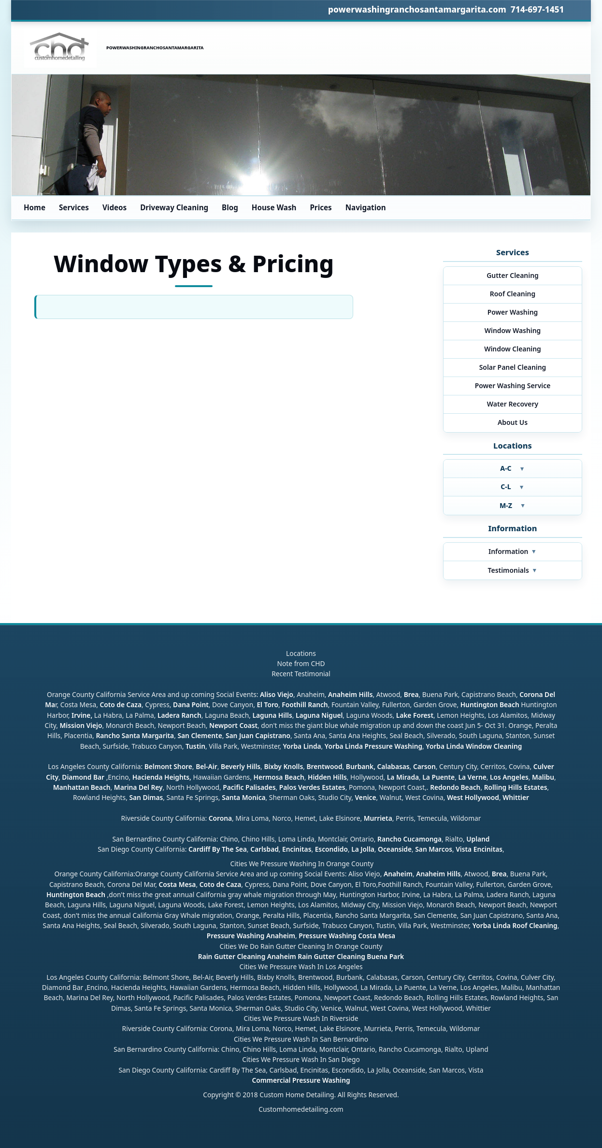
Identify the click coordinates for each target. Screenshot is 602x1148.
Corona (220, 818)
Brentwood (324, 766)
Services (74, 207)
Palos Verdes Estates (312, 787)
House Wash (274, 207)
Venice (365, 797)
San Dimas (146, 797)
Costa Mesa (177, 884)
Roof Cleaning (512, 293)
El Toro (266, 704)
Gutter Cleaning (513, 275)
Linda (312, 746)
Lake (402, 715)
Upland (477, 838)
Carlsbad (264, 849)
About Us (513, 422)
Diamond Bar (83, 777)
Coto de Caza (121, 704)
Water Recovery (512, 403)
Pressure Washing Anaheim (251, 935)
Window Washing (513, 330)
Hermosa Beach (278, 777)
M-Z (513, 505)
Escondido (330, 849)
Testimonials (513, 570)
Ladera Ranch (179, 715)
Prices (320, 207)
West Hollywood (473, 797)
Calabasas (393, 766)
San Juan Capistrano (258, 735)
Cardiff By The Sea (217, 849)
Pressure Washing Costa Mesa (347, 935)
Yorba (292, 746)
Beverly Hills (239, 766)
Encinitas (296, 849)
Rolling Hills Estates (515, 787)
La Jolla (362, 849)
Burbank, (360, 766)
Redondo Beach (455, 787)
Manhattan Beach (82, 787)
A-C (512, 468)
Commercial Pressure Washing (301, 1080)
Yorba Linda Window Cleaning (474, 746)
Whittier (515, 797)
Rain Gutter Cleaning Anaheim (247, 956)
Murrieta (378, 818)
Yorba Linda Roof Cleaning (515, 925)
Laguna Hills (272, 715)
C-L (512, 486)
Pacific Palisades (249, 787)
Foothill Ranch (305, 704)
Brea (411, 694)
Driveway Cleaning (174, 207)
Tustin (194, 746)
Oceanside (395, 849)
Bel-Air (206, 766)
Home (34, 207)
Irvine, (82, 715)
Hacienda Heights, (161, 777)
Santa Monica (243, 797)
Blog (230, 207)
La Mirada (403, 777)
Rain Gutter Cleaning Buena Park (351, 956)
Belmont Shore (168, 766)
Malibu (543, 777)
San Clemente (199, 735)
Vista (464, 849)
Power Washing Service (513, 385)
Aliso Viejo (276, 694)
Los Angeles (509, 777)
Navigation (365, 207)
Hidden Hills (327, 777)
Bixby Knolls (283, 766)
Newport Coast (233, 725)
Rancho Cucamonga (409, 838)
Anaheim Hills (350, 694)
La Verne (472, 777)
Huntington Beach (489, 704)
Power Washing (512, 312)
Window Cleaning (512, 348)
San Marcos (433, 849)
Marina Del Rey (138, 787)
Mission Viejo (81, 725)
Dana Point (191, 704)
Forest (423, 715)
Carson (424, 766)
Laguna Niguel (319, 715)
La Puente (438, 777)
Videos (114, 207)
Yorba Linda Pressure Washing (373, 746)
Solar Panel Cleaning (512, 367)
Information (512, 551)
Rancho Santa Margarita (135, 735)
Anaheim (398, 873)
